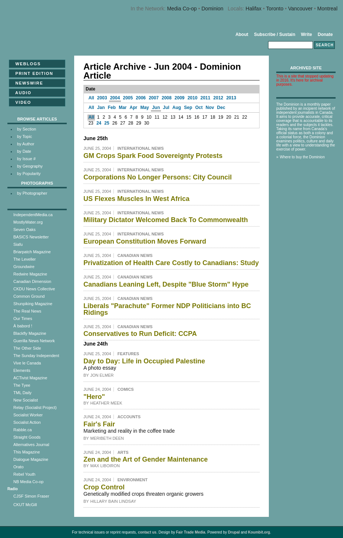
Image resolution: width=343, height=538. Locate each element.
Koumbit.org (259, 532)
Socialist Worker (28, 415)
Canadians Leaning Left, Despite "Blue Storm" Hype (165, 284)
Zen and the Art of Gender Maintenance (145, 459)
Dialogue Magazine (30, 459)
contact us (147, 532)
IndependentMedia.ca (33, 214)
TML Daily (22, 392)
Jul (166, 107)
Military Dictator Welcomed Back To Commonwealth (165, 220)
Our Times (22, 318)
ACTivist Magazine (30, 378)
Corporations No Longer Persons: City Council (157, 177)
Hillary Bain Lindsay (113, 501)
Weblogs (26, 64)
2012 (218, 97)
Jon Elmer (102, 375)
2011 (205, 97)
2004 (115, 97)
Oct (198, 107)
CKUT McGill (25, 504)
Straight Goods (26, 437)
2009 (180, 97)
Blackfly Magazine (29, 333)
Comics (126, 389)
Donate (325, 34)
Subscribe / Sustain (274, 34)
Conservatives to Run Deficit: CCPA (140, 333)
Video (21, 102)
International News (141, 148)
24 (98, 123)
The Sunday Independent (36, 355)
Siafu (18, 244)
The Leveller (24, 259)
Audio (21, 92)
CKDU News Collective (34, 289)
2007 (154, 97)
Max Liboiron (105, 465)
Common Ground (28, 296)
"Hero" (94, 396)
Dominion (212, 8)
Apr (134, 107)
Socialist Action (27, 422)
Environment (133, 480)
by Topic (24, 136)
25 (106, 123)
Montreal (327, 8)
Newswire (27, 83)
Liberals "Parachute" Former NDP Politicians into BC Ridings (167, 309)
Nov (210, 107)
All (91, 97)
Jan (101, 107)
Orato (18, 467)
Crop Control (104, 487)
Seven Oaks (24, 229)
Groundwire (23, 266)
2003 (102, 97)
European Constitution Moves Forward (144, 241)
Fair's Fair (99, 424)
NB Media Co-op (28, 481)
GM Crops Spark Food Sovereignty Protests (152, 155)
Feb (112, 107)
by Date (24, 151)
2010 (193, 97)
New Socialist (25, 400)
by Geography (30, 166)
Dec (221, 107)
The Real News (27, 311)
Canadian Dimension (32, 281)
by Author (25, 144)
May (144, 107)
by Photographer (32, 193)
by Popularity (29, 173)
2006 (141, 97)
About (241, 34)
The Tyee (21, 385)
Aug (176, 107)
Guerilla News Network (34, 341)
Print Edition (32, 73)
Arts (123, 452)
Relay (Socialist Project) (35, 407)
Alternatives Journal (31, 444)
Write (306, 34)
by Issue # (26, 158)
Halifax (253, 8)
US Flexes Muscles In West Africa (136, 198)
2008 (167, 97)
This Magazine (26, 452)
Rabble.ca (22, 430)
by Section (26, 129)
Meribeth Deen (107, 438)
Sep (188, 107)
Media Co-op (182, 8)
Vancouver (300, 8)
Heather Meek (106, 403)
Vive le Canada (27, 363)
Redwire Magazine (30, 274)
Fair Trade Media (190, 532)
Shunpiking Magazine (32, 303)
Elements (21, 370)
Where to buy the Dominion (302, 157)
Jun (156, 107)
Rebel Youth (24, 474)
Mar (122, 107)
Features (128, 353)
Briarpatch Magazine (32, 252)
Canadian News (135, 255)
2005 (128, 97)
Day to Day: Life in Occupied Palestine (144, 361)
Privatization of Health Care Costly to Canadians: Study (171, 263)
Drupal (234, 532)
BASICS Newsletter (31, 237)
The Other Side (27, 348)
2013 (231, 97)
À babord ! (22, 326)
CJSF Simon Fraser (31, 496)
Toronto (275, 8)
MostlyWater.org (28, 222)
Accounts (129, 417)
